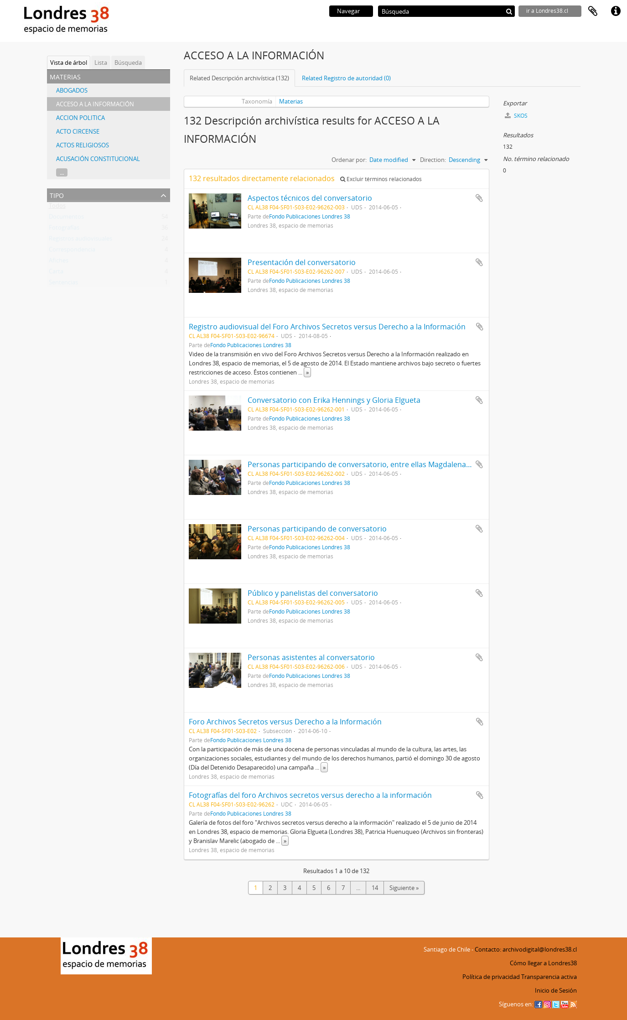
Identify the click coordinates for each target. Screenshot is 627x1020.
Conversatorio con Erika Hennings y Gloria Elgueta (334, 400)
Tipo (57, 194)
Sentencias (63, 284)
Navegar (348, 11)
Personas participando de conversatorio (317, 529)
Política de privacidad (491, 977)
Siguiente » (404, 888)
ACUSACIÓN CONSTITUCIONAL (98, 159)
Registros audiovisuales (80, 240)
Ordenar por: (349, 160)
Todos (57, 207)
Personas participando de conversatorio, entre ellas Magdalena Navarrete (375, 464)
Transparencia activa (549, 977)
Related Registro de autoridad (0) (346, 78)
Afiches (58, 262)
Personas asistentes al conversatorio (311, 657)
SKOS (516, 116)
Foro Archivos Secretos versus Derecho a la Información (285, 722)
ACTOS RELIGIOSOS (82, 145)
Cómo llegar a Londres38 (543, 963)
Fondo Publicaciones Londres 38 (309, 216)
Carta (56, 273)
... (62, 172)
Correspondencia (72, 251)
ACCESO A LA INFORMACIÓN (95, 104)
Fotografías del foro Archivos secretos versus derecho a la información (310, 795)
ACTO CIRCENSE (77, 131)
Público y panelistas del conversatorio (313, 593)
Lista (100, 62)
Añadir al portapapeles (479, 198)
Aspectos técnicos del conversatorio (310, 198)
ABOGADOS (72, 90)
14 (375, 888)
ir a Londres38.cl (547, 11)
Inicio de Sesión (556, 990)
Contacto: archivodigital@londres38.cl (526, 949)
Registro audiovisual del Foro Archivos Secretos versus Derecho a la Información (327, 327)
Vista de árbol (68, 62)
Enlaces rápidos (615, 11)
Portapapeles (592, 11)
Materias (291, 101)
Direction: (433, 160)
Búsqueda (128, 62)
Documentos (66, 218)
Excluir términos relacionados (381, 179)
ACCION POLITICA (80, 118)
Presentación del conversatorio (302, 262)
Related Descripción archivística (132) (239, 78)
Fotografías (64, 229)
